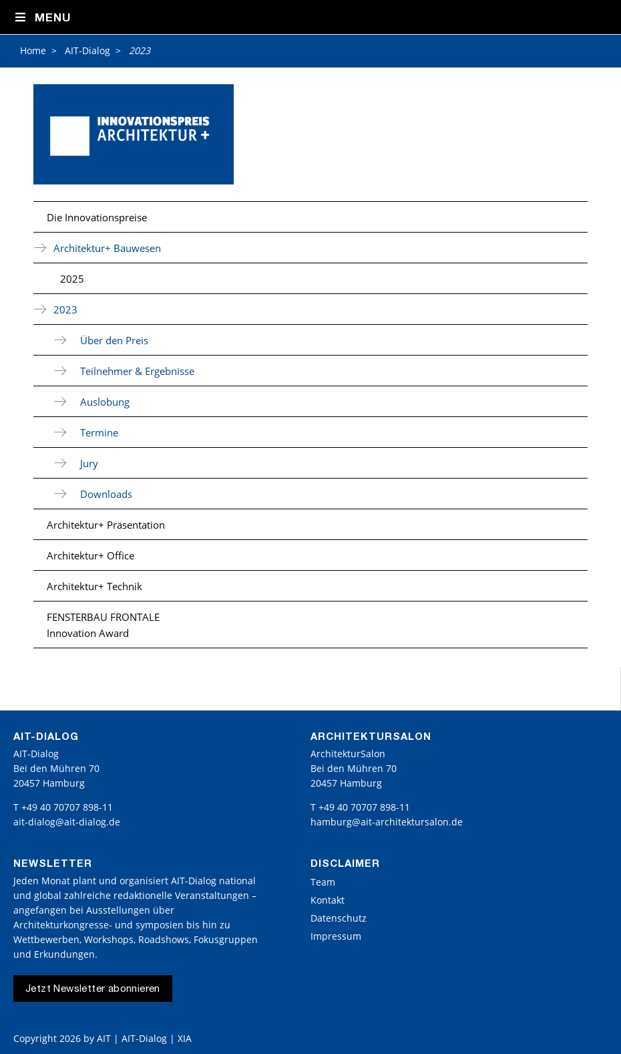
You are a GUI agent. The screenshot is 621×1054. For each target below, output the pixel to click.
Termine (99, 432)
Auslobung (105, 401)
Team (322, 882)
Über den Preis (114, 340)
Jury (89, 463)
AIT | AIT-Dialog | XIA (144, 1038)
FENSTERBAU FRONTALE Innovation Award (103, 625)
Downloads (106, 494)
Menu (42, 18)
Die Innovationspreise (97, 217)
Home (33, 50)
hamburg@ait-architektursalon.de (386, 821)
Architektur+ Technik (94, 586)
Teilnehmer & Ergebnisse (137, 371)
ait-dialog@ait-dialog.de (66, 821)
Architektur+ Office (90, 555)
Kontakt (327, 900)
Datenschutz (338, 918)
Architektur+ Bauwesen (107, 248)
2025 (72, 278)
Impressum (335, 936)
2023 (65, 309)
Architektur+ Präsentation (106, 524)
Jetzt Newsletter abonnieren (92, 989)
